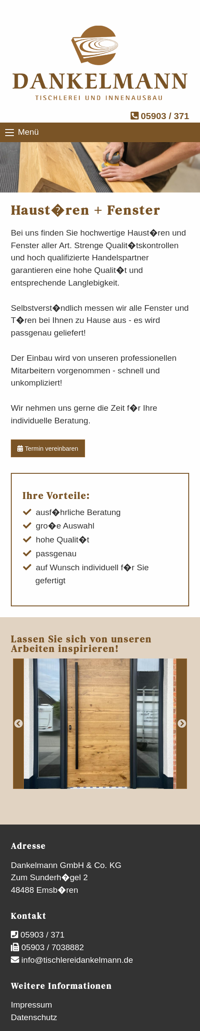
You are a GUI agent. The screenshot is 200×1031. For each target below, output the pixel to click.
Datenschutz (34, 1017)
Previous (18, 724)
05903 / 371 (160, 116)
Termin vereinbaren (47, 448)
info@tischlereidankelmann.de (76, 959)
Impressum (31, 1004)
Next (181, 724)
